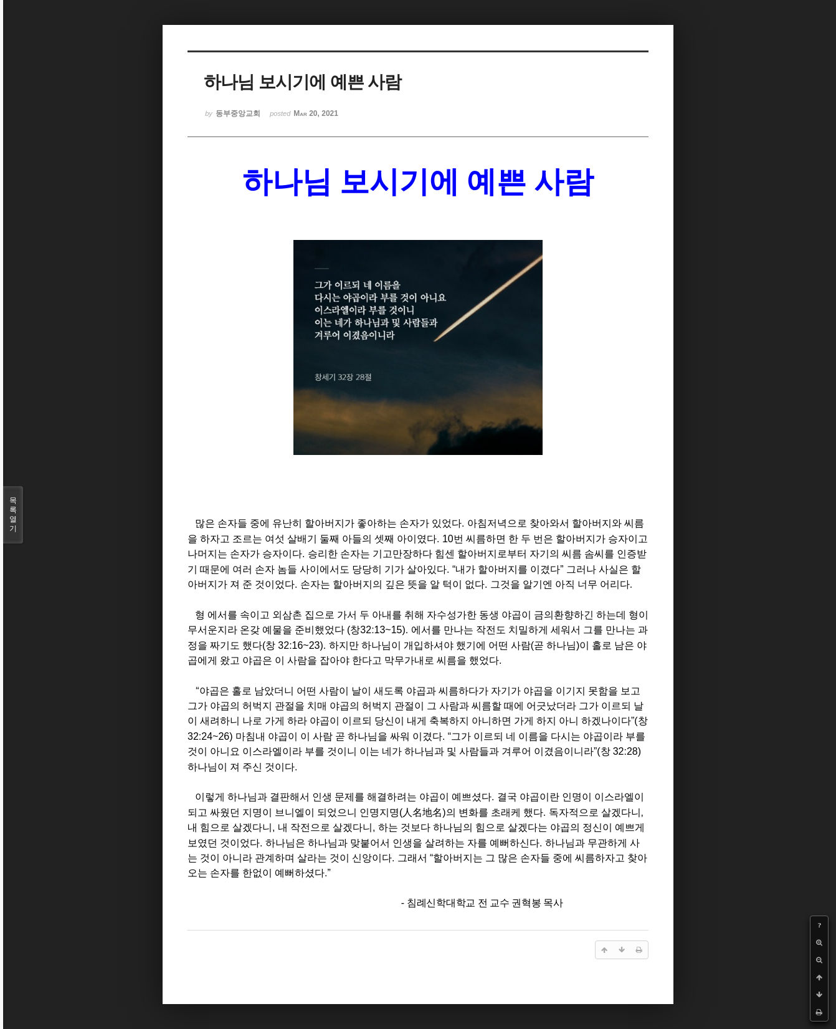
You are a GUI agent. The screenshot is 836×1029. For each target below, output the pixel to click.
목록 (13, 515)
